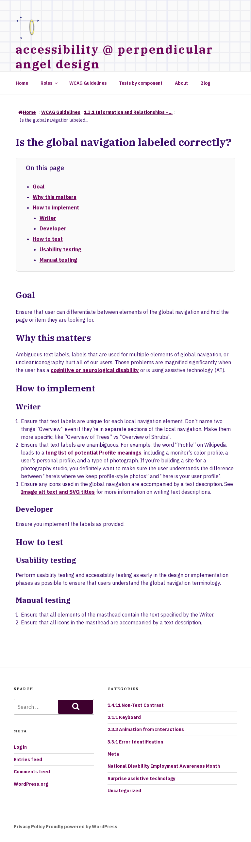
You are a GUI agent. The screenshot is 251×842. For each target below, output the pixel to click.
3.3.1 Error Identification (135, 742)
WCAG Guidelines (88, 83)
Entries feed (28, 759)
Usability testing (60, 249)
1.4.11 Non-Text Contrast (136, 705)
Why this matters (54, 197)
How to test (48, 239)
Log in (20, 747)
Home (22, 83)
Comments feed (32, 772)
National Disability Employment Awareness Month (164, 766)
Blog (205, 83)
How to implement (56, 207)
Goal (38, 186)
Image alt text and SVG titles (58, 492)
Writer (48, 218)
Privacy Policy (29, 827)
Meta (113, 754)
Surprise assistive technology (141, 778)
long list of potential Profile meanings (94, 452)
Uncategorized (124, 791)
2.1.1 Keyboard (124, 717)
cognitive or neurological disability (95, 370)
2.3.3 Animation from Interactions (146, 729)
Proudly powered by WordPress (81, 827)
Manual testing (58, 260)
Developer (53, 228)
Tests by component (140, 83)
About (181, 83)
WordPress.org (31, 784)
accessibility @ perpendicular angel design (114, 57)
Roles (50, 83)
